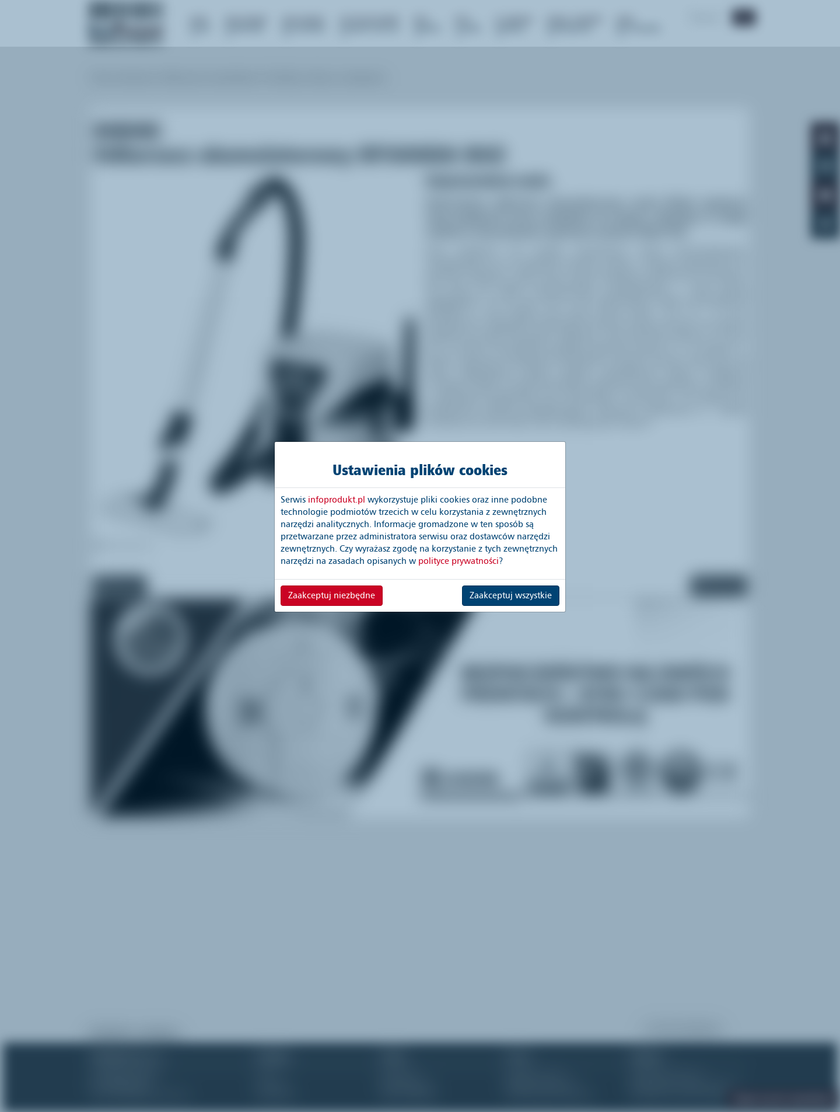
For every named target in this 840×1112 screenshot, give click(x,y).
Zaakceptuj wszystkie (511, 595)
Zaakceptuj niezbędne (331, 595)
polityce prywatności (458, 561)
